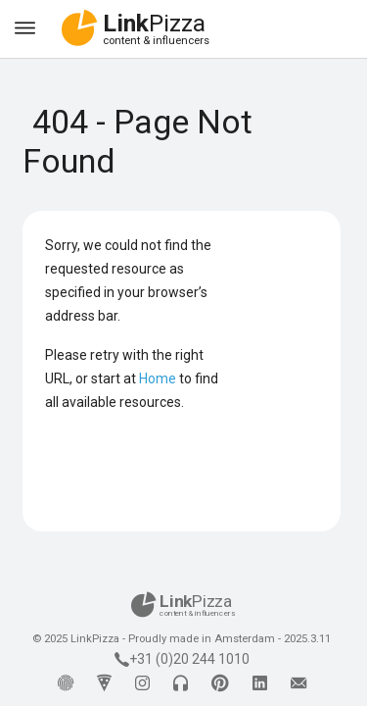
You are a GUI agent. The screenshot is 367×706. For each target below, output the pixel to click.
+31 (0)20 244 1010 (182, 659)
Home (157, 378)
